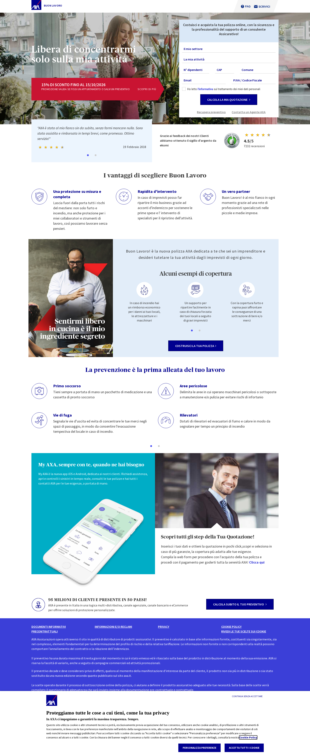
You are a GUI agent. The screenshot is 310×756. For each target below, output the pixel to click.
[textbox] (229, 48)
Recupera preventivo (211, 112)
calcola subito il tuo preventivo (240, 604)
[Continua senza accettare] (247, 696)
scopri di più (147, 89)
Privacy (163, 627)
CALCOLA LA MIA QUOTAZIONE (228, 100)
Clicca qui (257, 562)
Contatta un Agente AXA (249, 112)
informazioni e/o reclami (113, 627)
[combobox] (229, 49)
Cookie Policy (248, 737)
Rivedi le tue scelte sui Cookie (243, 631)
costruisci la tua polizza (195, 346)
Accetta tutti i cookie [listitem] (244, 747)
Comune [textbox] (247, 70)
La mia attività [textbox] (194, 59)
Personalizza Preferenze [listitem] (199, 747)
